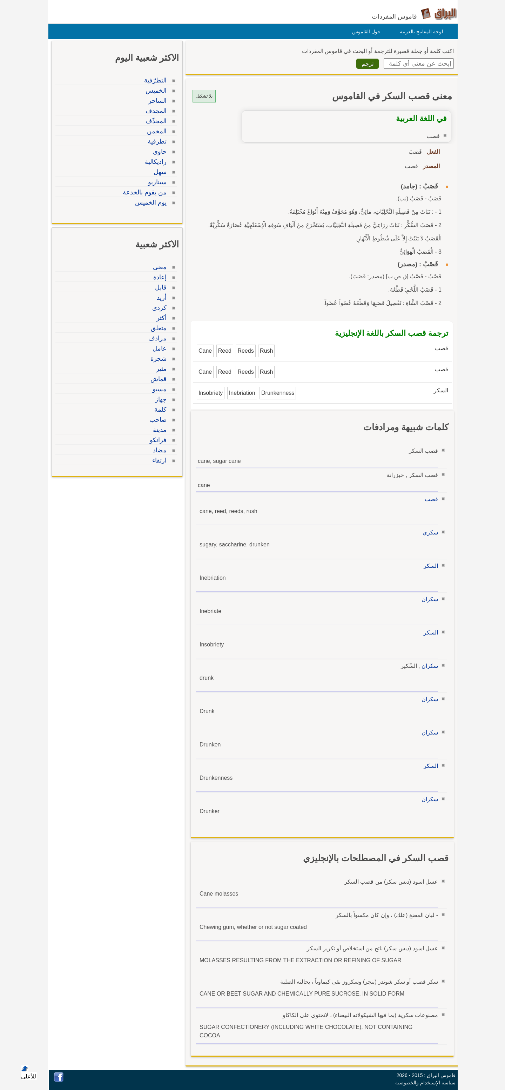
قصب (429, 499)
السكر (429, 566)
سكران (428, 599)
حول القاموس (364, 31)
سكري (428, 533)
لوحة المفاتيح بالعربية (419, 31)
